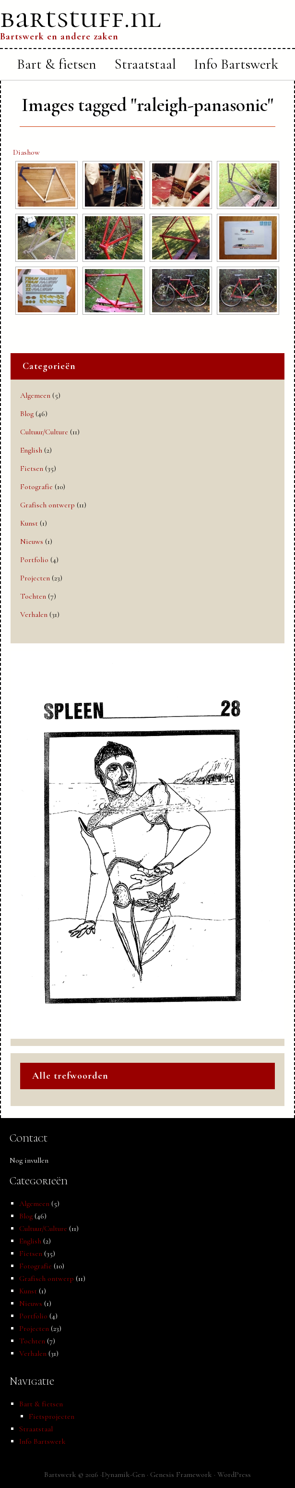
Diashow (26, 152)
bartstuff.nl (80, 17)
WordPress (234, 1474)
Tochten (33, 596)
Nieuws (31, 541)
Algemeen (35, 395)
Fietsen (31, 468)
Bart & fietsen (41, 1404)
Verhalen (33, 614)
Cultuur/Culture (44, 432)
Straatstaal (36, 1429)
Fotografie (36, 487)
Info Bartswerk (42, 1441)
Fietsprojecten (51, 1416)
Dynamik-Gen (123, 1474)
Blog (27, 413)
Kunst (29, 523)
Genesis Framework (181, 1474)
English (31, 450)
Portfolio (34, 560)
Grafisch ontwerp (47, 505)
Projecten (35, 578)
